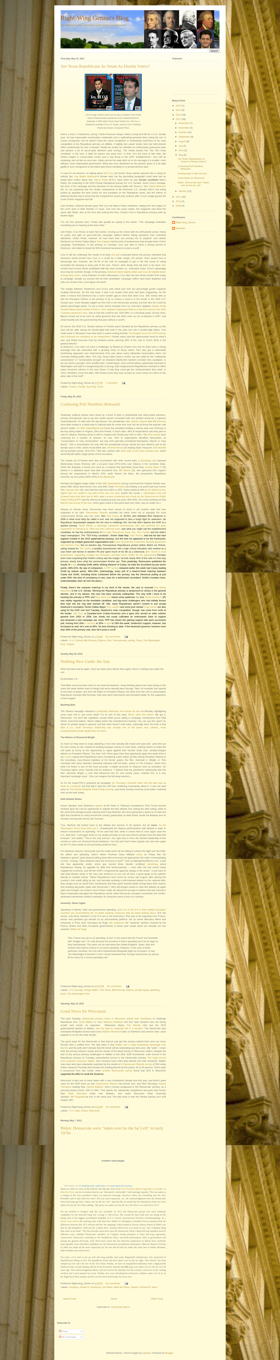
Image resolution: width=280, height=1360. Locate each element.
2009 (179, 205)
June (181, 150)
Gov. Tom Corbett (140, 532)
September (185, 136)
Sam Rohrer (136, 535)
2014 (179, 110)
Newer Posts (69, 1298)
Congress (74, 1287)
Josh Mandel (159, 447)
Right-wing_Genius (185, 222)
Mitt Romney (90, 640)
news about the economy (121, 1186)
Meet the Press (121, 1287)
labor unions (81, 1110)
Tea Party (91, 386)
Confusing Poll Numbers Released (90, 404)
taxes (63, 993)
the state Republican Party (116, 532)
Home (114, 1298)
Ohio (109, 640)
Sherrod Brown (115, 447)
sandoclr (146, 1353)
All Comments (67, 1337)
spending (154, 990)
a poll (73, 564)
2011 (179, 196)
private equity (142, 990)
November (184, 127)
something (152, 864)
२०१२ (71, 640)
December (184, 123)
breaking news (88, 1186)
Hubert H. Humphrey (90, 1287)
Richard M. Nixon (149, 1287)
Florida (81, 386)
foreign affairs (91, 990)
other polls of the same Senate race (140, 451)
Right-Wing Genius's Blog (95, 17)
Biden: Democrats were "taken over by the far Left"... (193, 184)
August (182, 141)
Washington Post (152, 493)
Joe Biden (107, 1287)
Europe (79, 990)
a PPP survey (111, 568)
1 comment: (112, 383)
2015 (179, 105)
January (183, 191)
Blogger (169, 1353)
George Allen (72, 489)
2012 (179, 119)
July (181, 145)
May (181, 155)
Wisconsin (94, 1110)
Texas (100, 386)
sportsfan (180, 228)
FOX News (105, 990)
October (183, 132)
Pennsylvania (120, 640)
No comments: (113, 636)
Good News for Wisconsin (83, 1011)
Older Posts (157, 1298)
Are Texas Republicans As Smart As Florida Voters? (105, 66)
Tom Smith (85, 548)
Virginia (70, 644)
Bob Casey (113, 516)
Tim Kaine (119, 486)
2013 (179, 114)
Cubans (73, 386)
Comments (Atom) (120, 1307)
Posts (63, 1331)
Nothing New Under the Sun (85, 661)
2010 (179, 201)
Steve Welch (85, 525)
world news (100, 1186)
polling (131, 640)
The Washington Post (78, 993)
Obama (102, 640)
